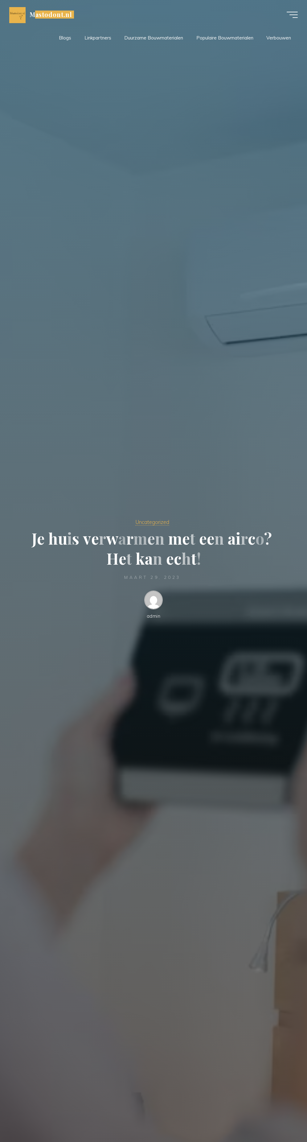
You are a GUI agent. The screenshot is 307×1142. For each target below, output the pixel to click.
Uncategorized (152, 522)
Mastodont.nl (51, 14)
